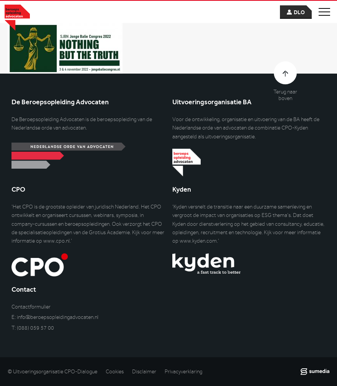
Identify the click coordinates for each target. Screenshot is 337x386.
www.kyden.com (198, 241)
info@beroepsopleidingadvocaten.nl (57, 317)
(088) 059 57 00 (35, 328)
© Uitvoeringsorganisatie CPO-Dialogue (52, 371)
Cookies (115, 371)
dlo (299, 12)
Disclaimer (144, 371)
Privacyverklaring (183, 371)
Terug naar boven (285, 95)
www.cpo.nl (56, 241)
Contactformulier (31, 307)
